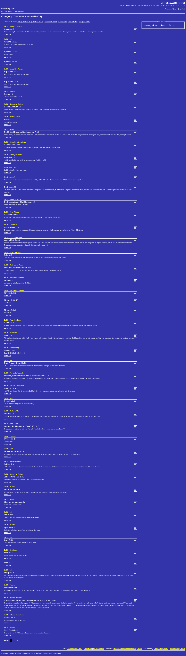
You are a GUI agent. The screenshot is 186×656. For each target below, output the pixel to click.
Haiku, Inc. (13, 129)
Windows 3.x (26, 22)
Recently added (130, 649)
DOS (19, 22)
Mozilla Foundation (17, 277)
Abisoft (12, 91)
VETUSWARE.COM (173, 3)
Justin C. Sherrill (16, 26)
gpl (11, 39)
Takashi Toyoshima (17, 615)
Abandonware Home (74, 649)
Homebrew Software (17, 104)
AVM (11, 449)
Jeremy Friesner (16, 155)
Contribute (158, 649)
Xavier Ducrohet (16, 252)
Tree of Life (88, 649)
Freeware (13, 436)
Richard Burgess (16, 597)
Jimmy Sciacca (15, 199)
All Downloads (98, 649)
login (175, 9)
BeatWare (13, 333)
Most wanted (118, 649)
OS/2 (70, 22)
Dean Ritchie (14, 212)
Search (139, 649)
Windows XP (62, 22)
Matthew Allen (15, 411)
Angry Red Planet (16, 69)
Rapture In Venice (16, 474)
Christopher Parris (16, 265)
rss (59, 653)
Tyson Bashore (15, 320)
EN (156, 26)
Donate (165, 649)
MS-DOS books (6, 12)
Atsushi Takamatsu (17, 385)
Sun (11, 398)
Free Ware (13, 224)
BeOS (75, 22)
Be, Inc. (12, 487)
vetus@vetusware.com (48, 653)
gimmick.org (14, 347)
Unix (80, 22)
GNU (11, 360)
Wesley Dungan (15, 461)
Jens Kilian (14, 423)
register (181, 9)
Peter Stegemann (16, 237)
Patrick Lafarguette (17, 373)
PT (164, 26)
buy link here (19, 12)
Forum (182, 649)
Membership (174, 649)
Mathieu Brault (15, 117)
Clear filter (86, 22)
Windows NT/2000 (50, 22)
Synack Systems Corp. (18, 142)
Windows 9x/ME (37, 22)
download (7, 34)
